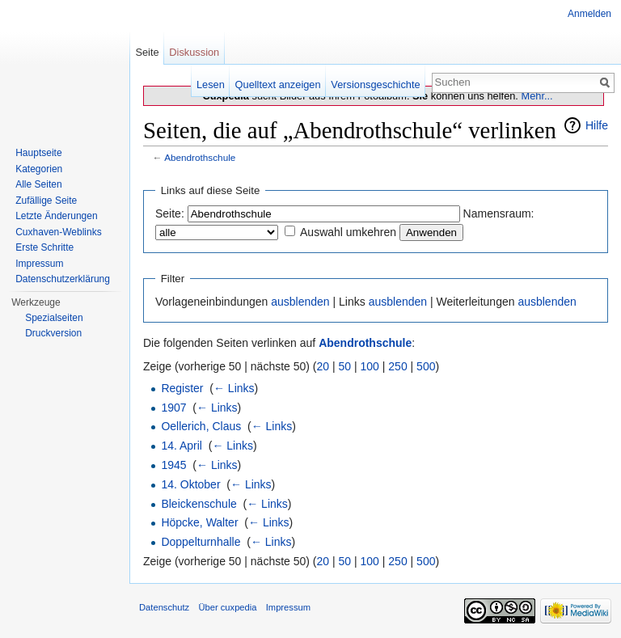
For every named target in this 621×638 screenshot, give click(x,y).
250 (397, 366)
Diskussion (194, 52)
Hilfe (596, 125)
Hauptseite (38, 152)
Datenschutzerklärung (62, 279)
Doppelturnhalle (200, 541)
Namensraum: (498, 213)
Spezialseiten (53, 317)
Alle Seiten (38, 184)
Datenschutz (164, 607)
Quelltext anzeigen (278, 84)
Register (182, 388)
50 (345, 366)
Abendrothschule (199, 157)
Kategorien (38, 169)
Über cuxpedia (227, 607)
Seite (146, 52)
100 (370, 366)
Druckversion (53, 333)
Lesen (210, 84)
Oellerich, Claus (201, 426)
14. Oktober (190, 484)
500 (425, 366)
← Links (234, 388)
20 (323, 366)
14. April (181, 445)
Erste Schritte (44, 247)
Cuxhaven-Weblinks (58, 232)
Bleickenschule (198, 503)
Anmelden (589, 13)
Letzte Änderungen (56, 216)
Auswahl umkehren (348, 232)
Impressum (39, 263)
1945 (173, 464)
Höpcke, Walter (199, 522)
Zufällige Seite (46, 200)
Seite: (169, 213)
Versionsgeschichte (375, 84)
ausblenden (300, 301)
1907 (173, 407)
